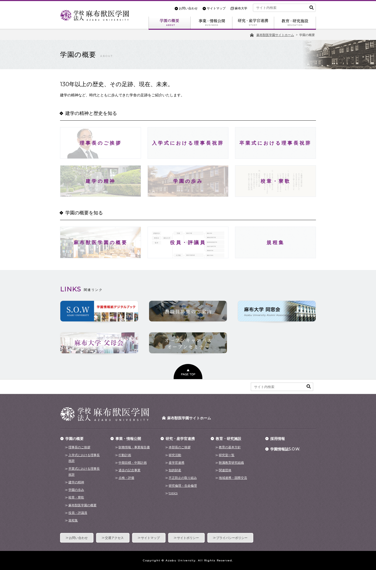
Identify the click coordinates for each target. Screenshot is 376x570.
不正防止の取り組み (183, 478)
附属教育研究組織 (231, 463)
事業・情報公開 (211, 23)
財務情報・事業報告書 (134, 447)
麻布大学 (241, 8)
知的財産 (175, 470)
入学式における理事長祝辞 (84, 458)
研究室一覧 (226, 455)
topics (173, 493)
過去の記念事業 (129, 470)
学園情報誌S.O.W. (285, 449)
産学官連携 (176, 463)
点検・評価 (126, 478)
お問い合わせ (188, 8)
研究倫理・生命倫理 (183, 485)
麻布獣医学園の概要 (82, 505)
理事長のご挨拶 (79, 447)
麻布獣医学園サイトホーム (189, 418)
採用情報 (277, 438)
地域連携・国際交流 (233, 478)
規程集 (73, 520)
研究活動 (175, 455)
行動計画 (125, 455)
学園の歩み (76, 490)
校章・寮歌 (76, 497)
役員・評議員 (77, 513)
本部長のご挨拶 (180, 447)
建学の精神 (76, 482)
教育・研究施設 (295, 23)
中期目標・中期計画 (133, 463)
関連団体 (225, 470)
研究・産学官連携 (253, 23)
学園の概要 (169, 23)
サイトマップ (216, 8)
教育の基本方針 (230, 447)
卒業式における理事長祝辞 (84, 472)
